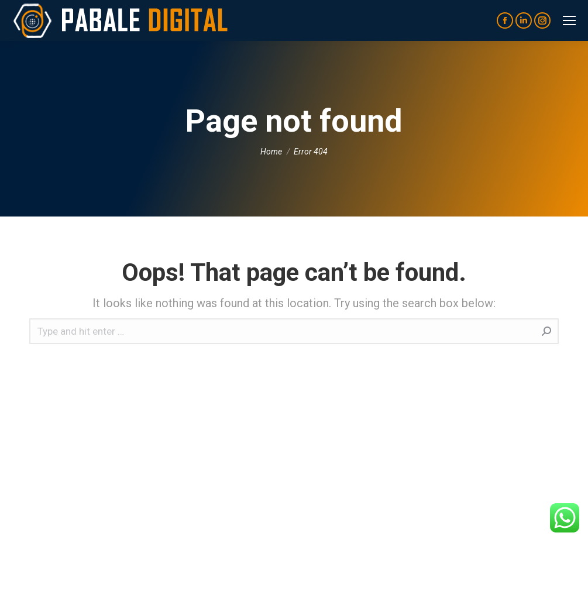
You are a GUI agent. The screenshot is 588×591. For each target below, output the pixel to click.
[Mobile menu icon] (569, 20)
